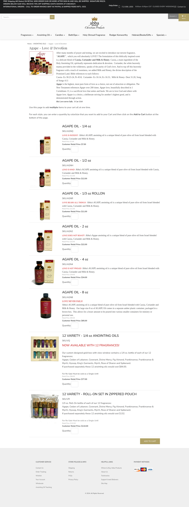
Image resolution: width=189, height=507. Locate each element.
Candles (60, 35)
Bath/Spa (73, 35)
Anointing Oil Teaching (44, 487)
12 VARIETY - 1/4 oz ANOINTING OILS (90, 335)
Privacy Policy (73, 480)
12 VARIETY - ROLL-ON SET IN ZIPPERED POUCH (99, 394)
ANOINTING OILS (39, 44)
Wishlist (39, 476)
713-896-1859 (127, 7)
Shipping (71, 468)
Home (29, 44)
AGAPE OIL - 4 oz (75, 259)
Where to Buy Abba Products (111, 468)
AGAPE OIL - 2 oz (75, 226)
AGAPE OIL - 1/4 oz (76, 126)
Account (173, 16)
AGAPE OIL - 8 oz (75, 292)
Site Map (104, 483)
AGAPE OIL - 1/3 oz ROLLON (83, 193)
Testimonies (105, 476)
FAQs (70, 476)
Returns (71, 472)
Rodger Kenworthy (118, 35)
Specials (161, 35)
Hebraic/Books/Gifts (142, 35)
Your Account (40, 480)
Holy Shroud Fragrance (94, 35)
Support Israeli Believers (109, 480)
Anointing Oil (44, 35)
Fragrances (27, 35)
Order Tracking (41, 472)
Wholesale (39, 483)
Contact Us (181, 7)
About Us (104, 472)
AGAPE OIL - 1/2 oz (76, 160)
